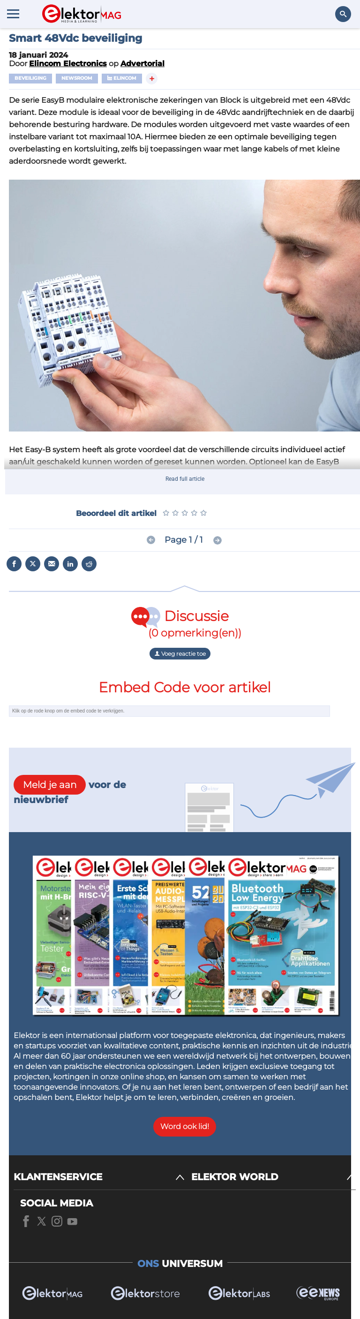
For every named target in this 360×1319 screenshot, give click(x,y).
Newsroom (76, 78)
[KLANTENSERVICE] (99, 1177)
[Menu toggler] (13, 14)
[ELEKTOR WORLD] (273, 1177)
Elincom (121, 78)
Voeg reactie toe (180, 653)
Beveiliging (30, 78)
